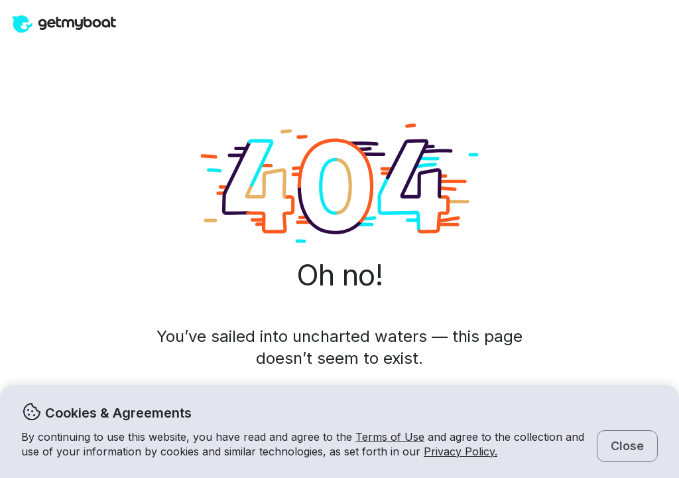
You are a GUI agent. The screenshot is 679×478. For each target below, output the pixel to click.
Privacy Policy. (460, 451)
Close (627, 446)
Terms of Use (389, 436)
